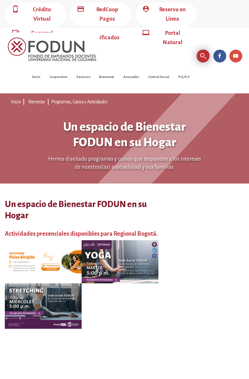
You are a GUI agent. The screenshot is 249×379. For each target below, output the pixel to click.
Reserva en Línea (164, 14)
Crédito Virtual (31, 14)
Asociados (131, 77)
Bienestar (106, 77)
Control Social (158, 77)
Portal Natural (162, 38)
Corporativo (58, 77)
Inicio (36, 77)
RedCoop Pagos (97, 14)
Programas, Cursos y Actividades (79, 101)
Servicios (83, 77)
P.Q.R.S (184, 77)
